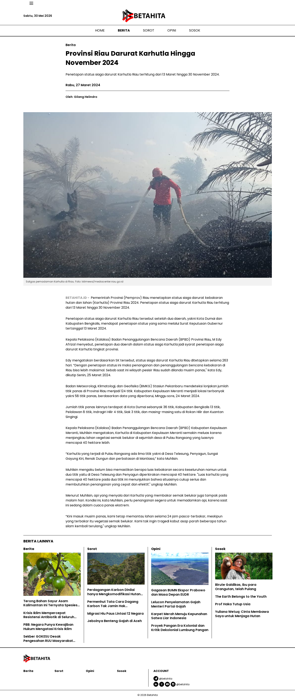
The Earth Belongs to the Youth (241, 596)
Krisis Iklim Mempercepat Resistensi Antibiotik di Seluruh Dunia (48, 617)
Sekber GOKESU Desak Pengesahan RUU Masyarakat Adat (48, 640)
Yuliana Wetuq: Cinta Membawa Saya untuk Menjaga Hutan (242, 613)
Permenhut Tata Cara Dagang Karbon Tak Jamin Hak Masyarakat (112, 606)
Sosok (194, 30)
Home (100, 30)
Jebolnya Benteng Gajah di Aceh (115, 621)
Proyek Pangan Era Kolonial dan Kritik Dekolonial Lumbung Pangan (179, 627)
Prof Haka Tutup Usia (232, 604)
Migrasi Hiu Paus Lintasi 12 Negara (115, 613)
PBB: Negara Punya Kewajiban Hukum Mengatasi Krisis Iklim (48, 626)
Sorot (148, 30)
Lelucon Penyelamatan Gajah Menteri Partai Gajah (175, 604)
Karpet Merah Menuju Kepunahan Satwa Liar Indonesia (179, 616)
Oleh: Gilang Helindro (81, 97)
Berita (124, 30)
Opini (171, 30)
